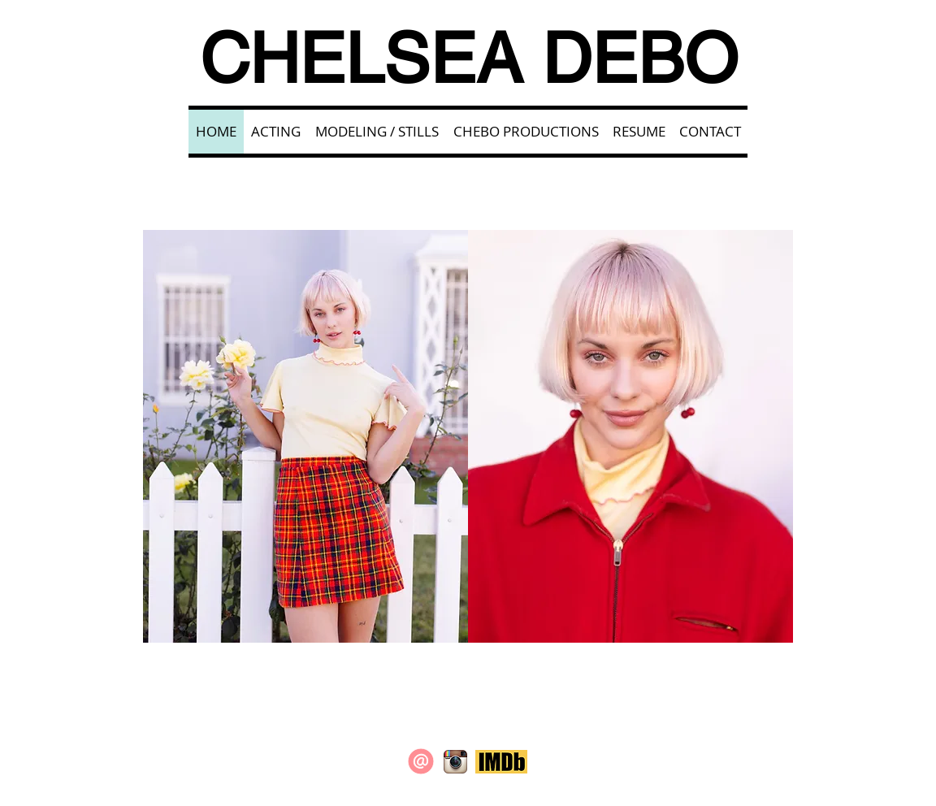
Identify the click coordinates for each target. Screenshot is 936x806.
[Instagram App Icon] (455, 762)
